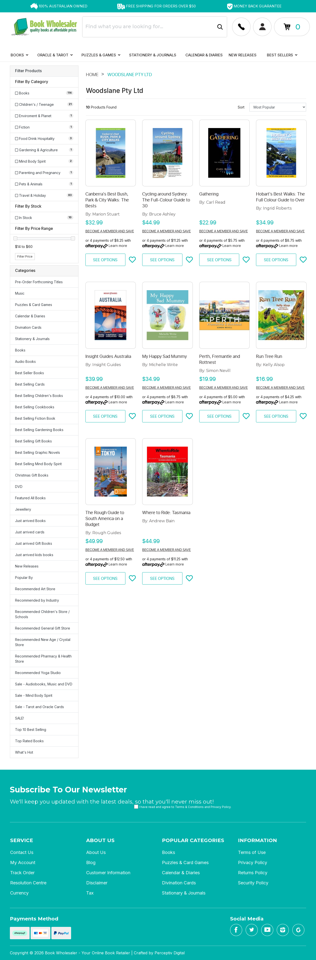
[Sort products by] (277, 107)
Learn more (118, 245)
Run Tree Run (269, 356)
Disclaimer (96, 882)
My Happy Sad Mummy (164, 356)
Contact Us (21, 852)
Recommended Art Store (35, 589)
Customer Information (108, 872)
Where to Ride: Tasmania (166, 512)
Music (19, 293)
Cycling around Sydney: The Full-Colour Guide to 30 (166, 200)
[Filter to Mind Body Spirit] (44, 161)
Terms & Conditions (189, 807)
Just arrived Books (30, 521)
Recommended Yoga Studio (38, 673)
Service (21, 840)
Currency (19, 892)
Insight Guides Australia (108, 356)
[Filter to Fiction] (44, 127)
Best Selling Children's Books (39, 395)
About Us (100, 840)
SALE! (19, 718)
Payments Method (34, 919)
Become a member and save (109, 231)
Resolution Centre (28, 882)
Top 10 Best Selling (30, 729)
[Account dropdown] (241, 27)
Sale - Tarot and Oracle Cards (39, 707)
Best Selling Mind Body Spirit (38, 464)
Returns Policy (252, 872)
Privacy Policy (221, 807)
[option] (59, 6)
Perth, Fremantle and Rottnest (219, 359)
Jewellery (23, 509)
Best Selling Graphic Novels (37, 452)
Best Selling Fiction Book (35, 418)
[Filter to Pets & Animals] (44, 184)
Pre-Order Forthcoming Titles (39, 282)
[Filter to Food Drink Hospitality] (44, 138)
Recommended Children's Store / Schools (42, 614)
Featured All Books (30, 498)
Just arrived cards (29, 532)
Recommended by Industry (37, 600)
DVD (18, 486)
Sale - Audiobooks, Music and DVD (43, 684)
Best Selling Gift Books (33, 441)
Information (257, 840)
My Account (22, 862)
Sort (241, 107)
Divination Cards (28, 327)
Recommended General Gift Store (42, 628)
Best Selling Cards (30, 384)
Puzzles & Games (100, 55)
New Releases (243, 55)
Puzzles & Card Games (33, 305)
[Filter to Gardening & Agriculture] (44, 150)
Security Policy (253, 882)
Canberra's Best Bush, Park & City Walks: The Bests (107, 200)
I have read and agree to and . (182, 807)
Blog (91, 862)
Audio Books (25, 361)
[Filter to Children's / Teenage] (44, 104)
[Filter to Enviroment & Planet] (44, 116)
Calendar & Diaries (204, 55)
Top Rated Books (29, 741)
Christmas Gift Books (31, 475)
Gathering (208, 194)
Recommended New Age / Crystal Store (42, 642)
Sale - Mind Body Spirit (33, 695)
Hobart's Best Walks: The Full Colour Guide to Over (280, 197)
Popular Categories (193, 840)
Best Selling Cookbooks (34, 407)
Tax (90, 892)
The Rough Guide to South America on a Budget (104, 518)
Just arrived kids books (34, 555)
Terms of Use (252, 852)
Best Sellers (282, 55)
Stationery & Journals (152, 55)
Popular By (24, 577)
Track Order (22, 872)
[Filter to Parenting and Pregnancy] (44, 172)
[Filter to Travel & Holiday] (44, 195)
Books (19, 55)
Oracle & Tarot (55, 55)
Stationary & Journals (183, 892)
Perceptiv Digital (170, 952)
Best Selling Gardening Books (39, 430)
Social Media (247, 919)
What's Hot (24, 752)
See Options (105, 260)
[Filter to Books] (44, 93)
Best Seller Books (29, 373)
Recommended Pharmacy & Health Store (43, 658)
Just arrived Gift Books (33, 543)
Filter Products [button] (28, 71)
